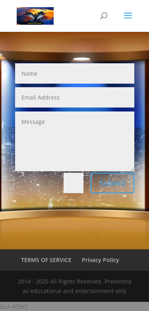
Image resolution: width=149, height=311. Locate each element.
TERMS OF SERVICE (46, 260)
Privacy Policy (100, 260)
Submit (112, 183)
